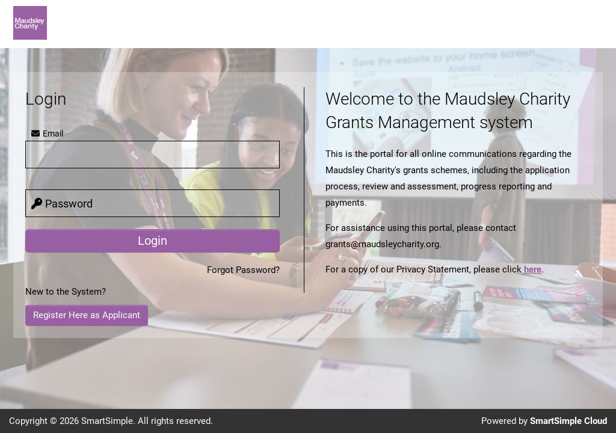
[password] (152, 203)
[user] (152, 154)
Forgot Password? (243, 270)
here (532, 269)
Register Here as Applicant (86, 315)
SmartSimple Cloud (568, 421)
